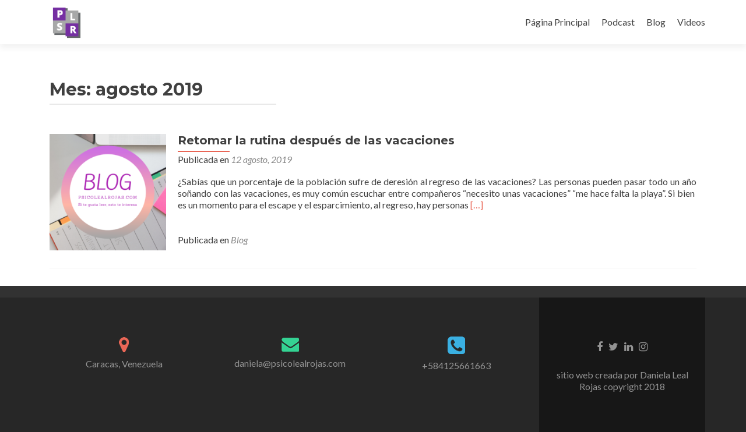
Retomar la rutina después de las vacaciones (316, 140)
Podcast (618, 21)
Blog (656, 21)
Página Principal (557, 21)
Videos (691, 21)
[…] (476, 204)
